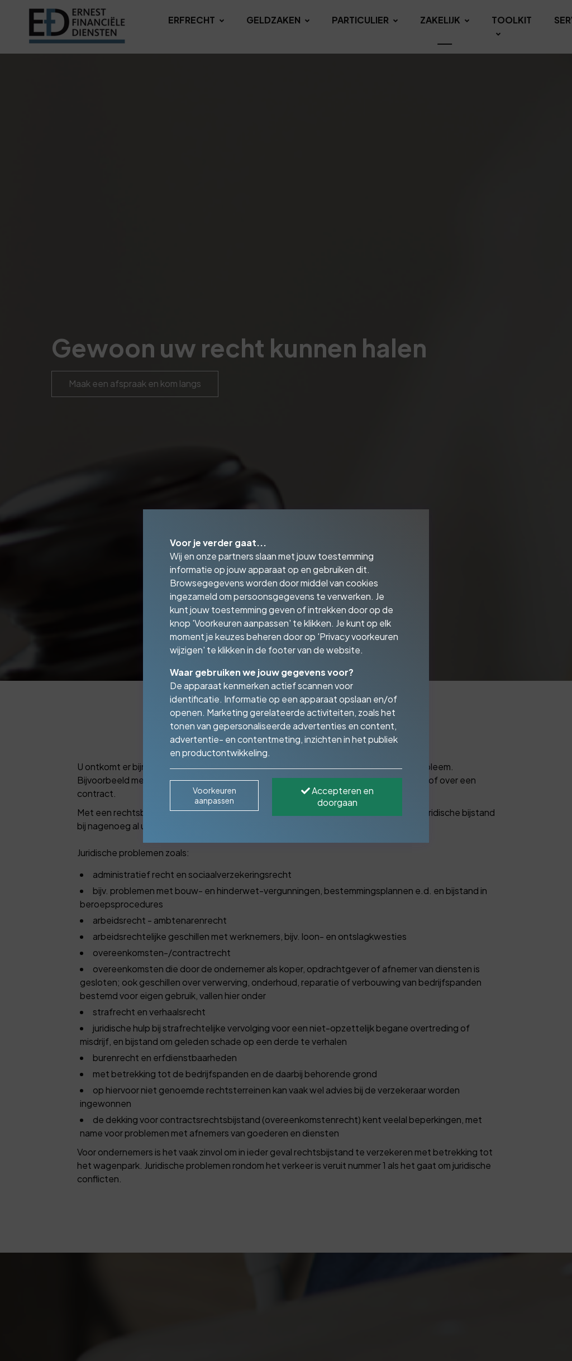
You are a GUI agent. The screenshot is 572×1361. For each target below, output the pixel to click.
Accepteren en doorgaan (337, 796)
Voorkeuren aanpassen (214, 795)
